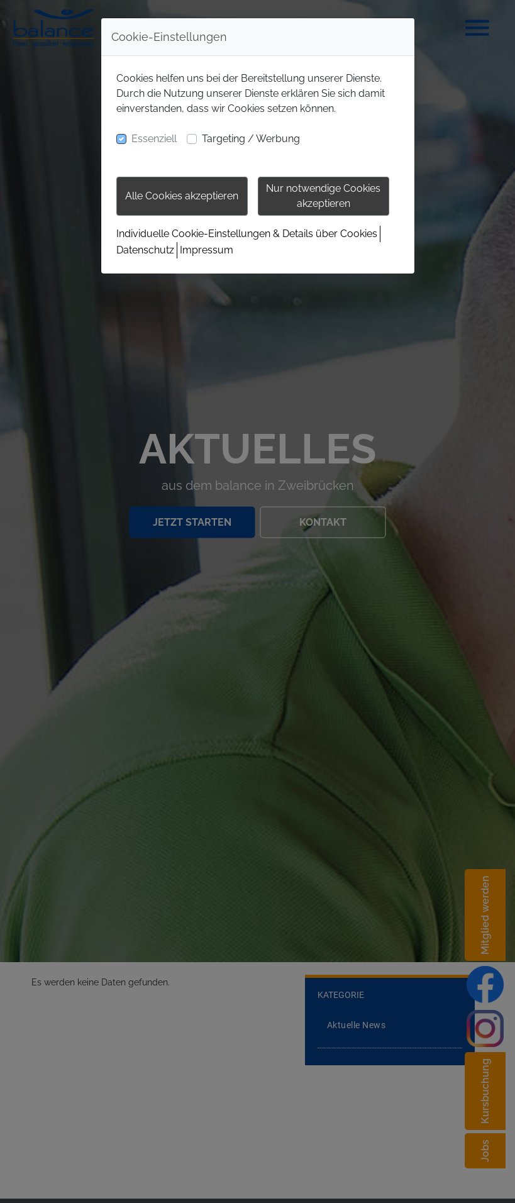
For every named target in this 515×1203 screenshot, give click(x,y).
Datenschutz (145, 250)
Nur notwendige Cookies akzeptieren (323, 195)
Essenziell (154, 139)
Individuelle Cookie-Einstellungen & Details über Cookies (246, 234)
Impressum (206, 250)
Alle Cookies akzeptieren (181, 196)
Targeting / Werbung (251, 139)
